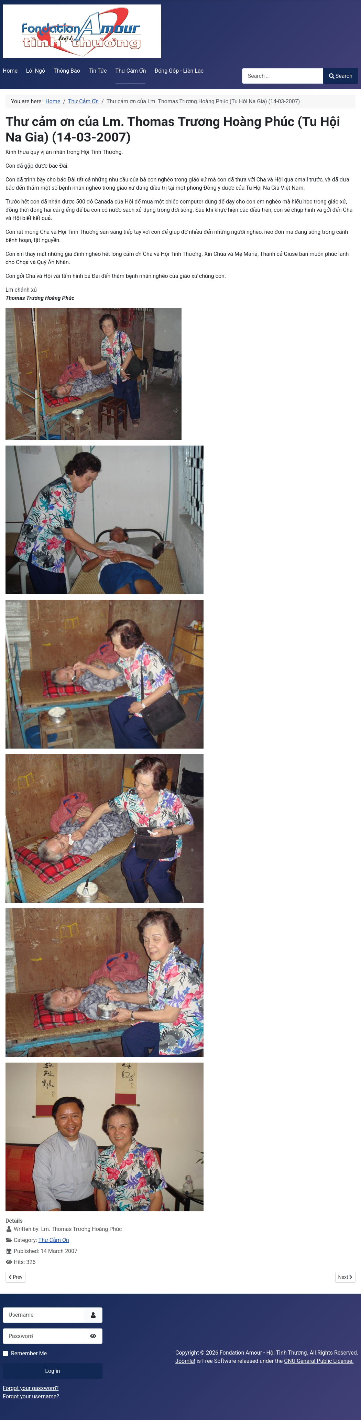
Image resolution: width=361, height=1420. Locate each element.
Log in (52, 1371)
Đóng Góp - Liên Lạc (179, 70)
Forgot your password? (30, 1388)
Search (340, 76)
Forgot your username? (31, 1396)
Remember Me (29, 1353)
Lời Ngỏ (35, 70)
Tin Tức (98, 70)
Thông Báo (67, 70)
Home (10, 70)
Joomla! (185, 1361)
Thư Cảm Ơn (131, 70)
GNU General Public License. (318, 1361)
